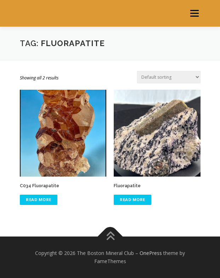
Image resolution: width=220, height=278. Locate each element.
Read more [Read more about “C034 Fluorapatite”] (38, 199)
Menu (194, 13)
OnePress (151, 253)
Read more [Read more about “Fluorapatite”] (132, 199)
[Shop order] (169, 77)
